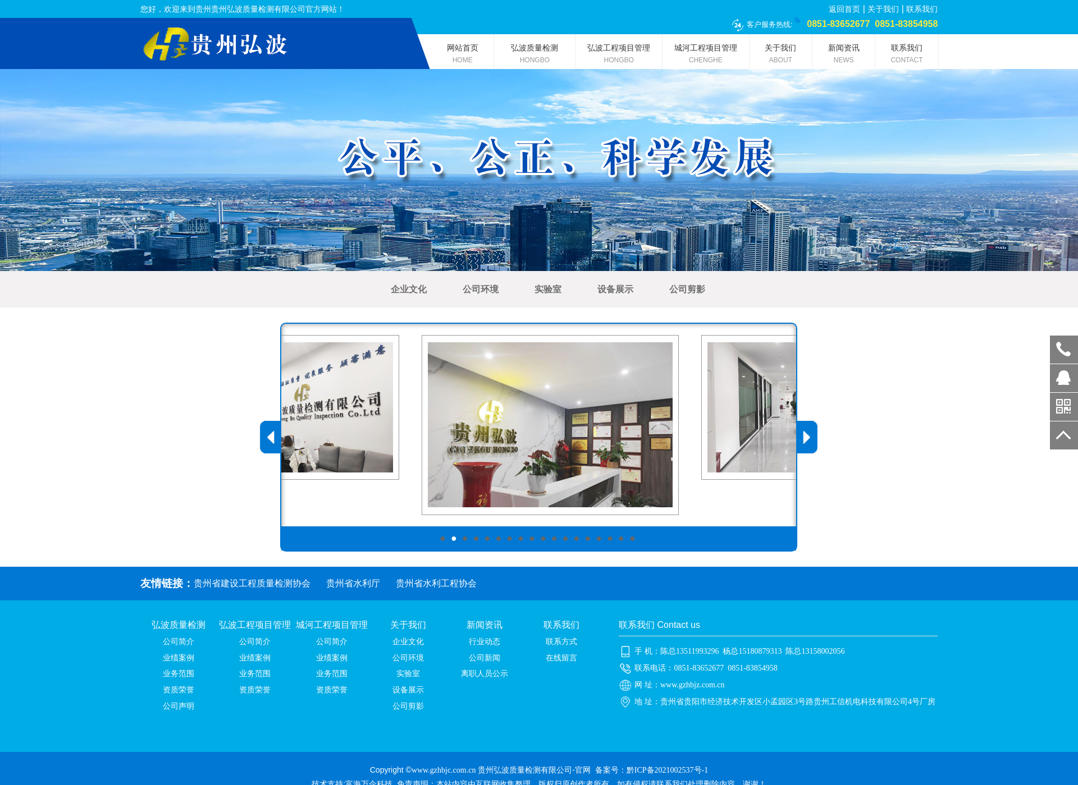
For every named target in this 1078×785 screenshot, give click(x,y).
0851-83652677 (1064, 350)
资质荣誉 (178, 690)
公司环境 (481, 289)
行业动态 (484, 641)
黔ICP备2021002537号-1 (667, 770)
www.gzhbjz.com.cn (692, 685)
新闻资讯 (843, 56)
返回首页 (844, 9)
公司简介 (178, 641)
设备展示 (615, 289)
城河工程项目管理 (706, 56)
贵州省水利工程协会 (436, 583)
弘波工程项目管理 (618, 56)
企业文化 (409, 289)
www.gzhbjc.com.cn (444, 770)
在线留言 (561, 658)
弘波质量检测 (534, 56)
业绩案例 (178, 658)
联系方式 (561, 641)
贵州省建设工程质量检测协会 (252, 583)
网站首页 (462, 56)
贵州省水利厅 (353, 583)
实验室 (548, 289)
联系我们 (922, 9)
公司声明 (178, 706)
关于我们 (883, 9)
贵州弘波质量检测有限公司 (525, 770)
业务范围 (178, 673)
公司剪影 (687, 289)
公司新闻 (484, 658)
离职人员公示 (484, 673)
